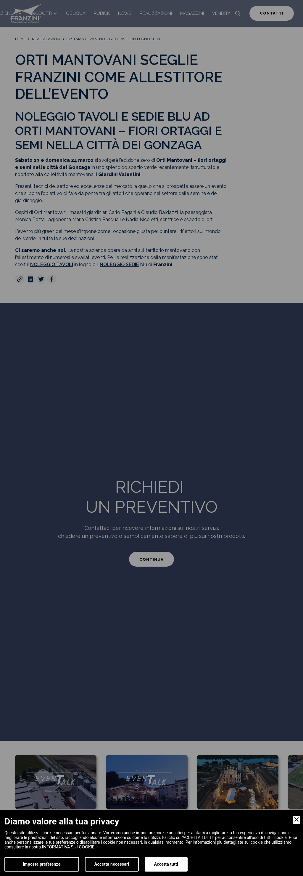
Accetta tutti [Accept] (166, 864)
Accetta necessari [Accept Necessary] (111, 864)
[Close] (296, 820)
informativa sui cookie (68, 847)
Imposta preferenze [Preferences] (42, 864)
